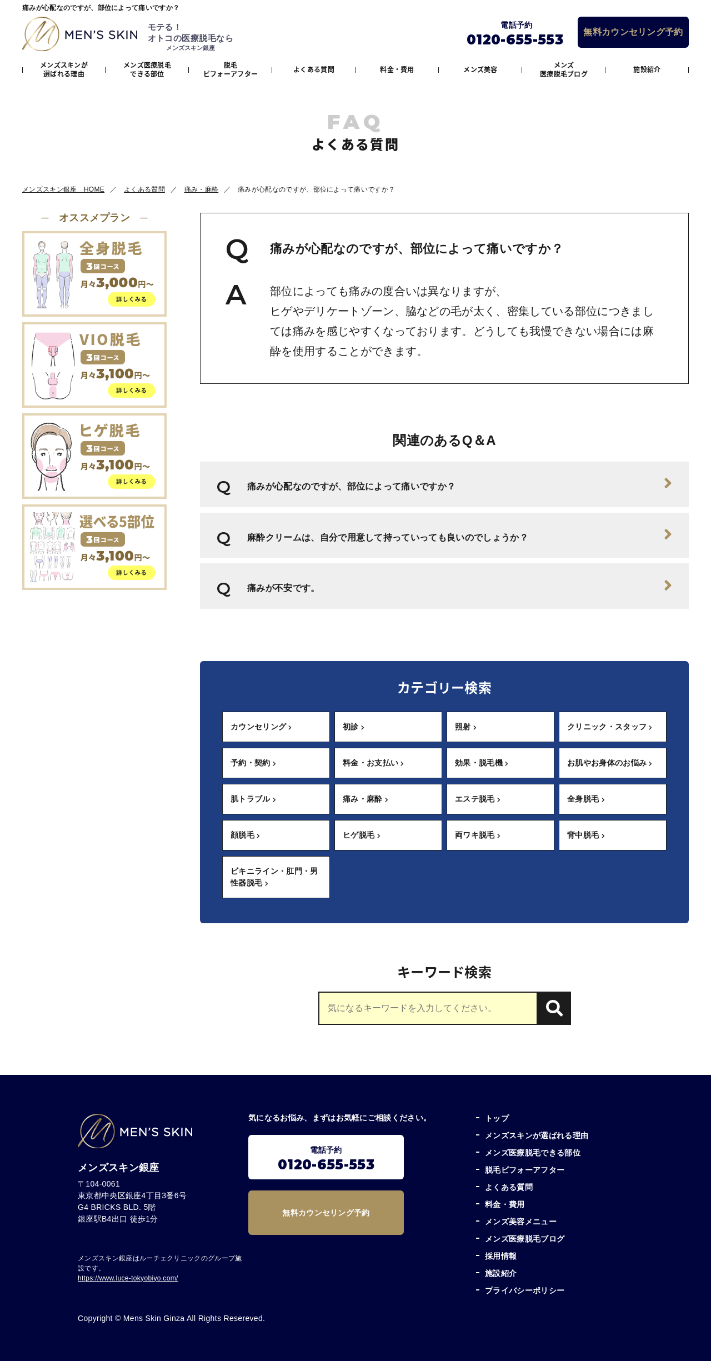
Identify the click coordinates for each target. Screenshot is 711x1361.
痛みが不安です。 (459, 585)
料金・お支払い (373, 762)
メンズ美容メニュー (521, 1221)
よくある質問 (313, 69)
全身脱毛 (586, 798)
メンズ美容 (480, 69)
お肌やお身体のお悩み (610, 762)
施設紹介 (646, 69)
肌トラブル (253, 798)
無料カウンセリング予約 (633, 32)
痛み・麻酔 (365, 798)
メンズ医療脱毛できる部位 (147, 69)
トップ (497, 1118)
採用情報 (501, 1256)
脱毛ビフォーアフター (230, 69)
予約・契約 (253, 762)
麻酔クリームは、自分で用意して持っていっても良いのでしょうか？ (459, 534)
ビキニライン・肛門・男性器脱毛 (274, 877)
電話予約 (326, 1159)
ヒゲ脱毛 (361, 834)
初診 (353, 726)
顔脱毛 (246, 834)
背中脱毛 (586, 834)
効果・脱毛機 (481, 762)
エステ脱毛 (477, 798)
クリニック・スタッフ (610, 726)
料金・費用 (397, 69)
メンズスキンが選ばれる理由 (64, 69)
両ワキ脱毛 (477, 834)
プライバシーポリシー (524, 1290)
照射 (466, 726)
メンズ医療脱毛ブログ (564, 69)
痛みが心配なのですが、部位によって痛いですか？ (459, 483)
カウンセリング (261, 726)
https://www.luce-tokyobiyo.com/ (128, 1278)
